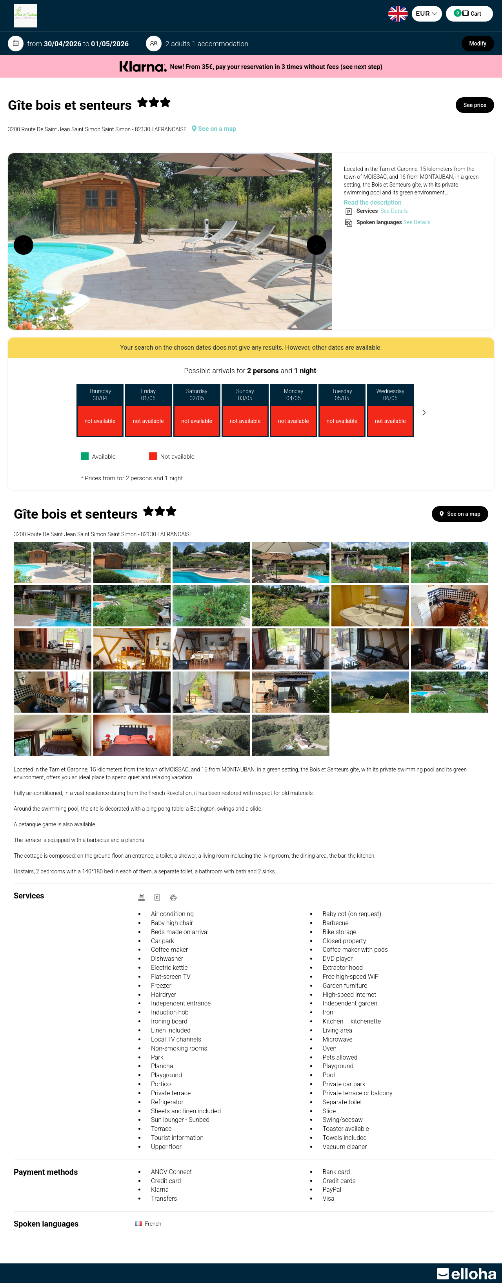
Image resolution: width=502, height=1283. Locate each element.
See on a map (214, 128)
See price (475, 105)
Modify (477, 43)
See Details (393, 211)
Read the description (373, 202)
